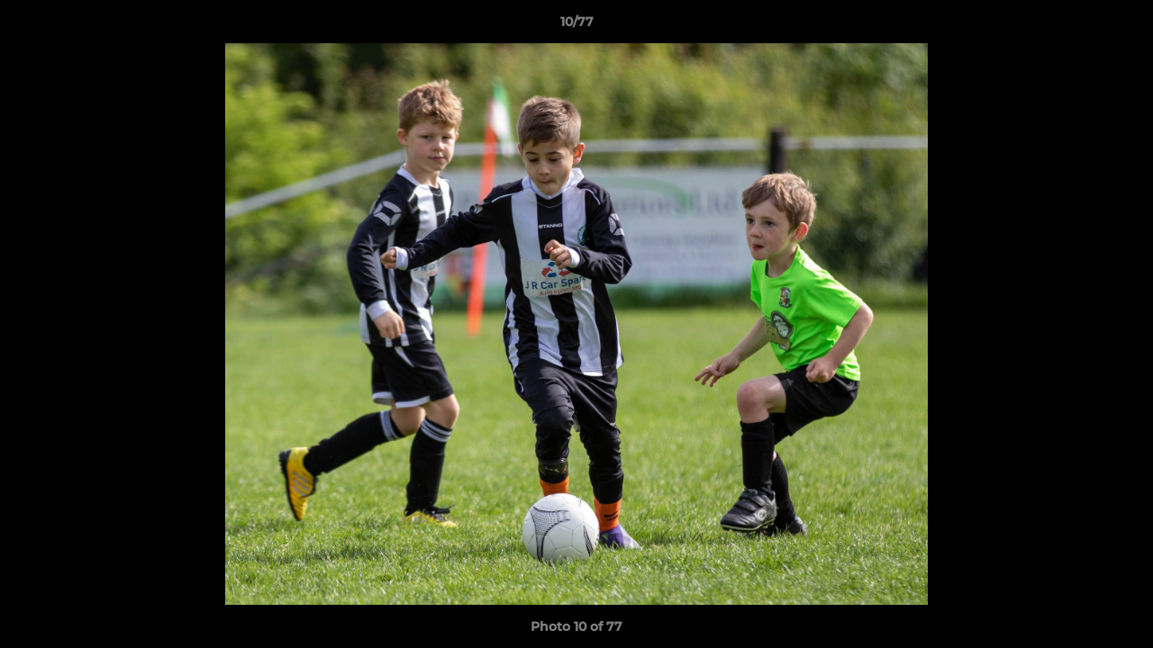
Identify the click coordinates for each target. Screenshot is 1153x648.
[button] (1120, 26)
